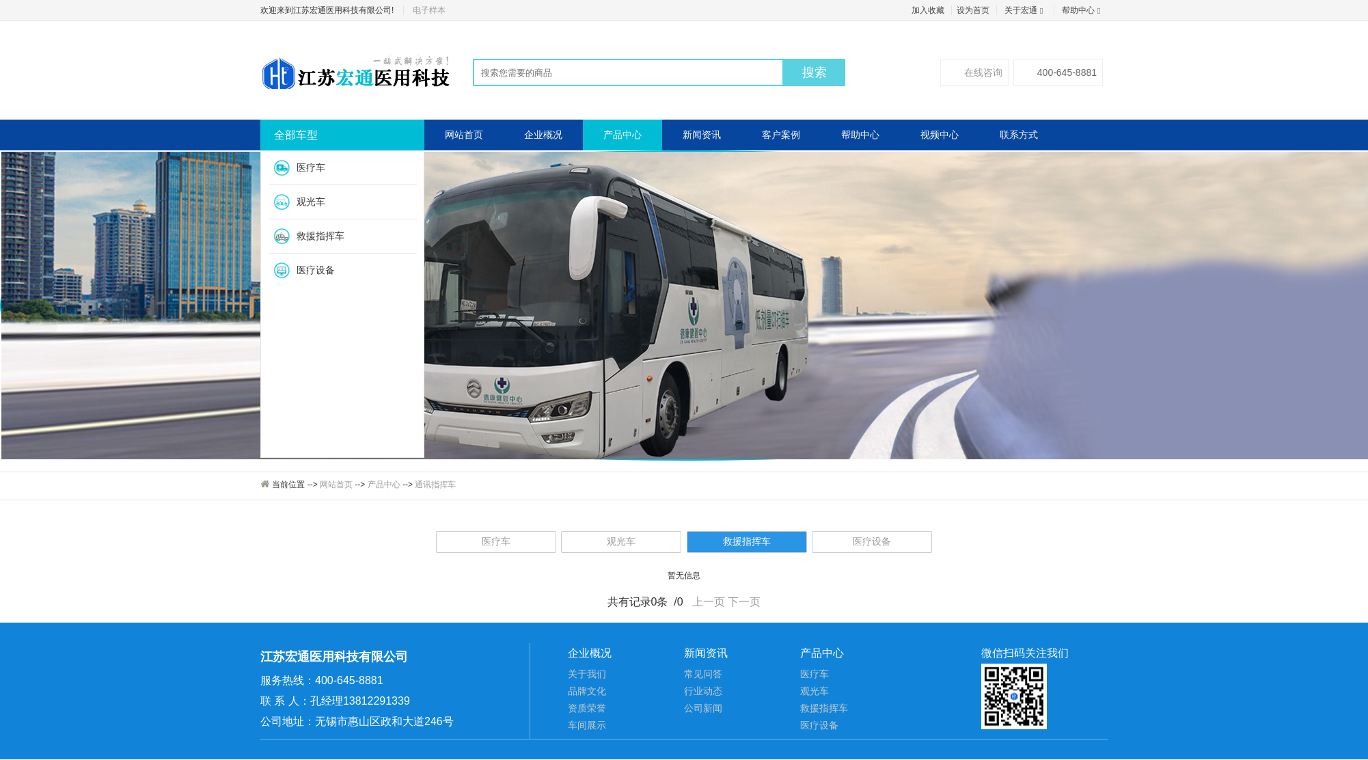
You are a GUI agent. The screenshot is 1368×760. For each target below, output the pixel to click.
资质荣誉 (587, 708)
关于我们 (587, 673)
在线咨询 (974, 72)
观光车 (311, 201)
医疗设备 (316, 269)
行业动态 (703, 691)
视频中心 (939, 134)
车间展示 (587, 725)
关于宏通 (1025, 10)
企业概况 (543, 134)
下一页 (744, 602)
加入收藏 (928, 10)
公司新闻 (703, 708)
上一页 (708, 602)
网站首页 (464, 134)
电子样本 (429, 10)
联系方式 (1019, 134)
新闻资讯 (702, 134)
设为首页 (973, 10)
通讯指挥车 (435, 484)
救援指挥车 (320, 235)
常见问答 (703, 673)
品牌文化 (587, 691)
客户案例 (781, 134)
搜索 (814, 72)
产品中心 (622, 134)
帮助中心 (1083, 10)
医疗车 (311, 167)
